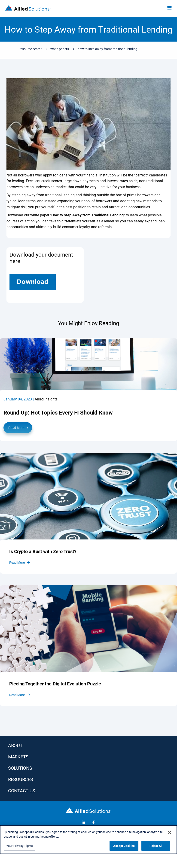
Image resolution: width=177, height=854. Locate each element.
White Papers (59, 49)
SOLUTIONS (20, 768)
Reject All (156, 846)
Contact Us (21, 790)
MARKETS (18, 757)
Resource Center (30, 49)
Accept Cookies (124, 846)
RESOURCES (20, 779)
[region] (88, 839)
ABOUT (15, 745)
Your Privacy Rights (19, 846)
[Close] (170, 832)
